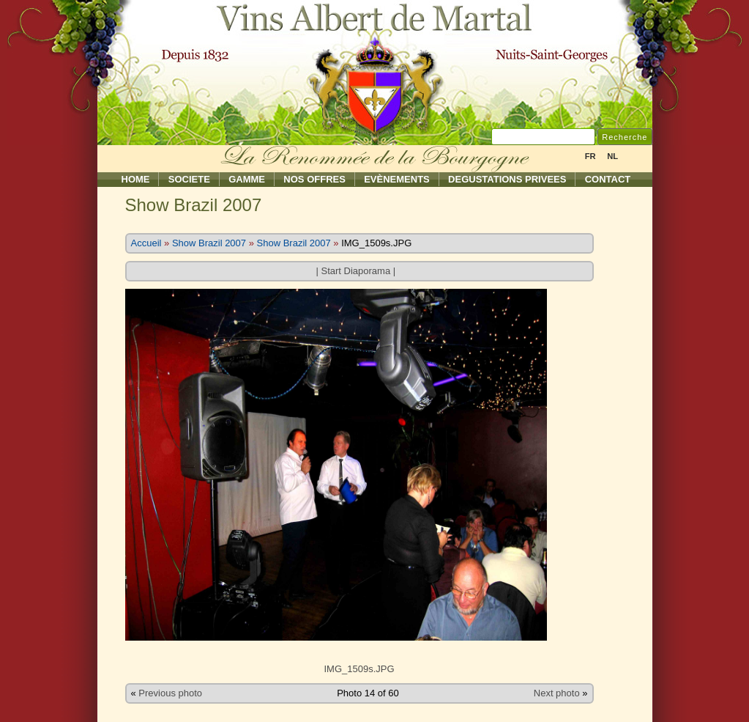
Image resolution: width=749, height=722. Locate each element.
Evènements (397, 179)
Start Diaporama (355, 270)
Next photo (557, 693)
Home (136, 179)
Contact (608, 179)
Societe (189, 179)
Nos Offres (314, 179)
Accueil (146, 242)
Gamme (246, 179)
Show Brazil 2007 (209, 242)
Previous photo (170, 693)
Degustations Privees (507, 179)
